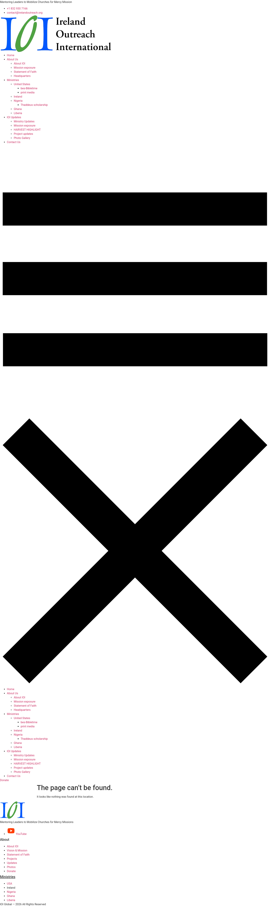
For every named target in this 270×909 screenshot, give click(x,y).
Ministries (13, 80)
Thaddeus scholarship (34, 105)
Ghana (18, 109)
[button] (135, 415)
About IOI (19, 63)
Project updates (23, 133)
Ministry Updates (24, 121)
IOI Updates (14, 117)
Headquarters (22, 76)
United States (22, 84)
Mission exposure (24, 67)
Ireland (18, 96)
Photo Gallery (22, 138)
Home (10, 55)
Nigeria (18, 100)
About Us (12, 59)
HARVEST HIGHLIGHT (27, 129)
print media (27, 92)
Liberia (18, 113)
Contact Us (13, 142)
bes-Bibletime (29, 88)
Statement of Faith (25, 71)
